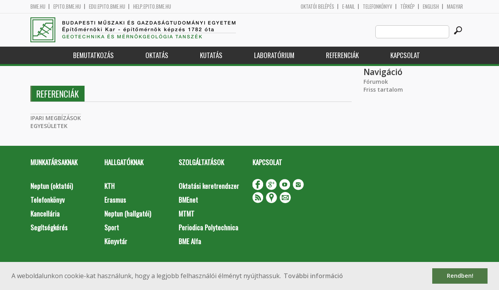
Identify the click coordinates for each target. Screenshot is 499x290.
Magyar (455, 6)
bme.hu (37, 6)
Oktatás (156, 55)
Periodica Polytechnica (208, 227)
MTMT (186, 213)
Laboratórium (274, 55)
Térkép (407, 6)
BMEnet (188, 200)
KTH (109, 186)
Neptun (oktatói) (51, 186)
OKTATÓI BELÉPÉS (317, 6)
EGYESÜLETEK (49, 126)
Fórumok (375, 81)
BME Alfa (190, 241)
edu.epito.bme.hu (107, 6)
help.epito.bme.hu (152, 6)
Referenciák (342, 55)
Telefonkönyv (377, 6)
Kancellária (45, 213)
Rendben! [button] (460, 275)
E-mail (348, 6)
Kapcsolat (405, 55)
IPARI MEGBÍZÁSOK (55, 118)
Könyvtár (115, 241)
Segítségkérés (49, 227)
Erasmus (115, 200)
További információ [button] (313, 275)
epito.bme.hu (67, 6)
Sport (111, 227)
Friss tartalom (383, 89)
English (431, 6)
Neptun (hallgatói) (127, 213)
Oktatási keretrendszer (209, 186)
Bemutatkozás (93, 55)
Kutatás (211, 55)
